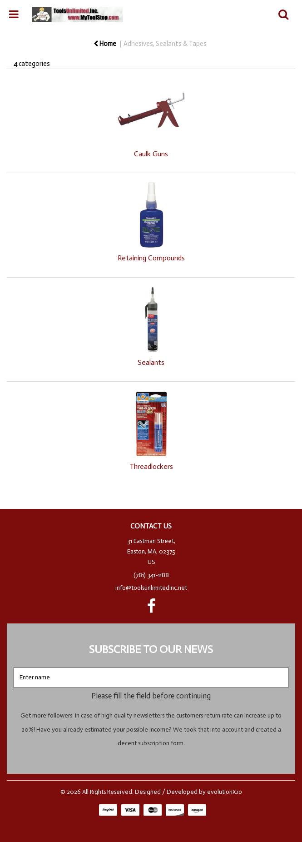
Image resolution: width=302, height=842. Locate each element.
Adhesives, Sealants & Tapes (165, 44)
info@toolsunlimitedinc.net (151, 588)
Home (105, 44)
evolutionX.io (224, 792)
